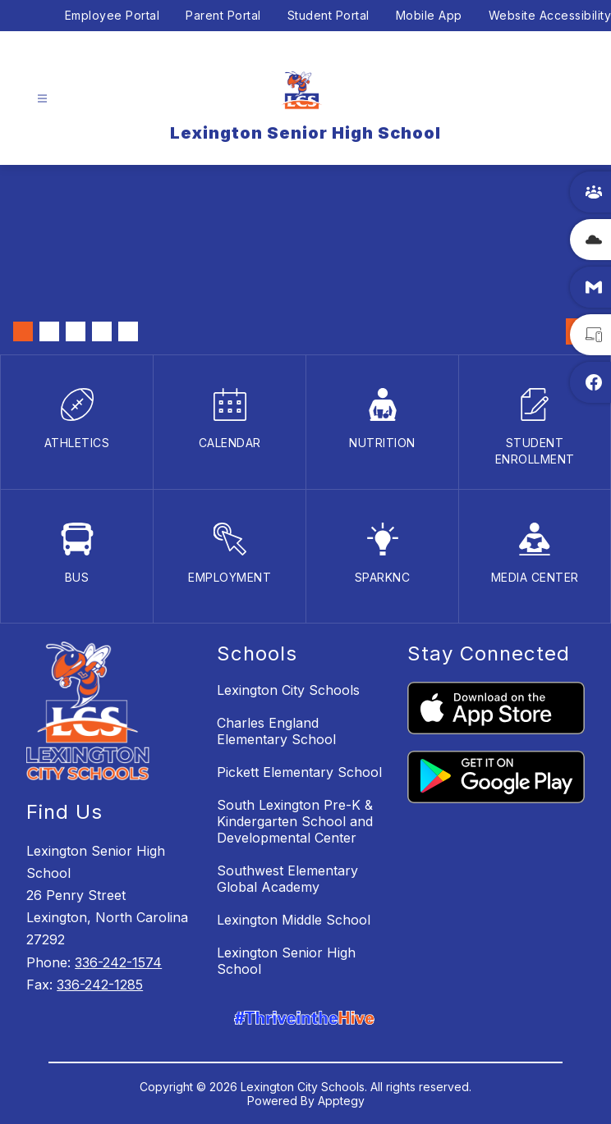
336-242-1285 (100, 984)
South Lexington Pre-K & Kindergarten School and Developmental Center (295, 821)
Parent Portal (223, 15)
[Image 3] (75, 331)
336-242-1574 (118, 962)
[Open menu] (42, 98)
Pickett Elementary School (299, 772)
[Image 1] (23, 331)
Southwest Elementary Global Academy (287, 878)
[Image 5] (128, 331)
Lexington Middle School (293, 920)
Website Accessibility (550, 15)
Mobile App (429, 15)
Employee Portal (112, 15)
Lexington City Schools (288, 690)
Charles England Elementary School (276, 731)
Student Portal (328, 15)
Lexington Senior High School (286, 960)
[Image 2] (49, 331)
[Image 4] (102, 331)
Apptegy (341, 1101)
